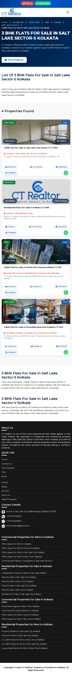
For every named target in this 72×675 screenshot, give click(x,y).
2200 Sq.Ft (10, 320)
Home (4, 22)
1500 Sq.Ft (10, 141)
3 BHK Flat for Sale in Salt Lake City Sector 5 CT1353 (31, 148)
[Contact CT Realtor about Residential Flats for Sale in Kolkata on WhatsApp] (66, 232)
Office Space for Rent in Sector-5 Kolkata (20, 548)
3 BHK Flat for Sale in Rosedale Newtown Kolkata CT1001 (33, 327)
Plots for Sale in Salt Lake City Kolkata (19, 585)
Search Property (9, 499)
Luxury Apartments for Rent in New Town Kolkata (24, 648)
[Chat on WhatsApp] (43, 3)
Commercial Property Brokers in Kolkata (20, 610)
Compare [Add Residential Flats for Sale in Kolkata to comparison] (11, 232)
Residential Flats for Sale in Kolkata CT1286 (26, 207)
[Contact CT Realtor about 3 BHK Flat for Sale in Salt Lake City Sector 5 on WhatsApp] (66, 173)
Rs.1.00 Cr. (62, 141)
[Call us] (27, 3)
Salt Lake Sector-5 (10, 25)
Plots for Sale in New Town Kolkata (18, 581)
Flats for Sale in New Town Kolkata (17, 590)
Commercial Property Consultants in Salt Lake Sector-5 (27, 561)
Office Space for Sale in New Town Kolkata (21, 619)
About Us (6, 495)
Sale (47, 22)
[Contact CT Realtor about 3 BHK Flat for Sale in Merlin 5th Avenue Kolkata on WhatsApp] (66, 292)
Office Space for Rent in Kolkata (16, 544)
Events (5, 482)
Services (5, 491)
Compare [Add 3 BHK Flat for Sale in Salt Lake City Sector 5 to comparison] (11, 173)
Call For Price (60, 201)
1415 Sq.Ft (10, 261)
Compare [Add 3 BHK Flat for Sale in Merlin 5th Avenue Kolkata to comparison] (11, 292)
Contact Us (7, 464)
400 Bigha (10, 201)
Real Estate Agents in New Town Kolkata (20, 606)
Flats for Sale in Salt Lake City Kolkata (19, 577)
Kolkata (57, 22)
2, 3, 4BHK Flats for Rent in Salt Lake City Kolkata (24, 644)
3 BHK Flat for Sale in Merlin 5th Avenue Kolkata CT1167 (33, 267)
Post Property (14, 60)
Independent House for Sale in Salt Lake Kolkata (24, 573)
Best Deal (9, 123)
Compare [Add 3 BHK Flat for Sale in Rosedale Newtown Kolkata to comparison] (11, 352)
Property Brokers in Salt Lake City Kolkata (21, 631)
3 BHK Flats (34, 22)
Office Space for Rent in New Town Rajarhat (22, 556)
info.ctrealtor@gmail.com (18, 526)
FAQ (4, 472)
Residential (18, 22)
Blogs (4, 486)
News (4, 476)
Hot (7, 242)
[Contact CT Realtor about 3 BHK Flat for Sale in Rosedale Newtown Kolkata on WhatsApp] (66, 352)
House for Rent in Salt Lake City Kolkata (20, 635)
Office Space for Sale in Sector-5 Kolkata (20, 615)
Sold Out (9, 182)
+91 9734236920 (13, 516)
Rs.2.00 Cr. (62, 320)
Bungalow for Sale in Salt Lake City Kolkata (21, 594)
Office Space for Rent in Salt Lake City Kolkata (23, 552)
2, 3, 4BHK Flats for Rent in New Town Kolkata (23, 640)
